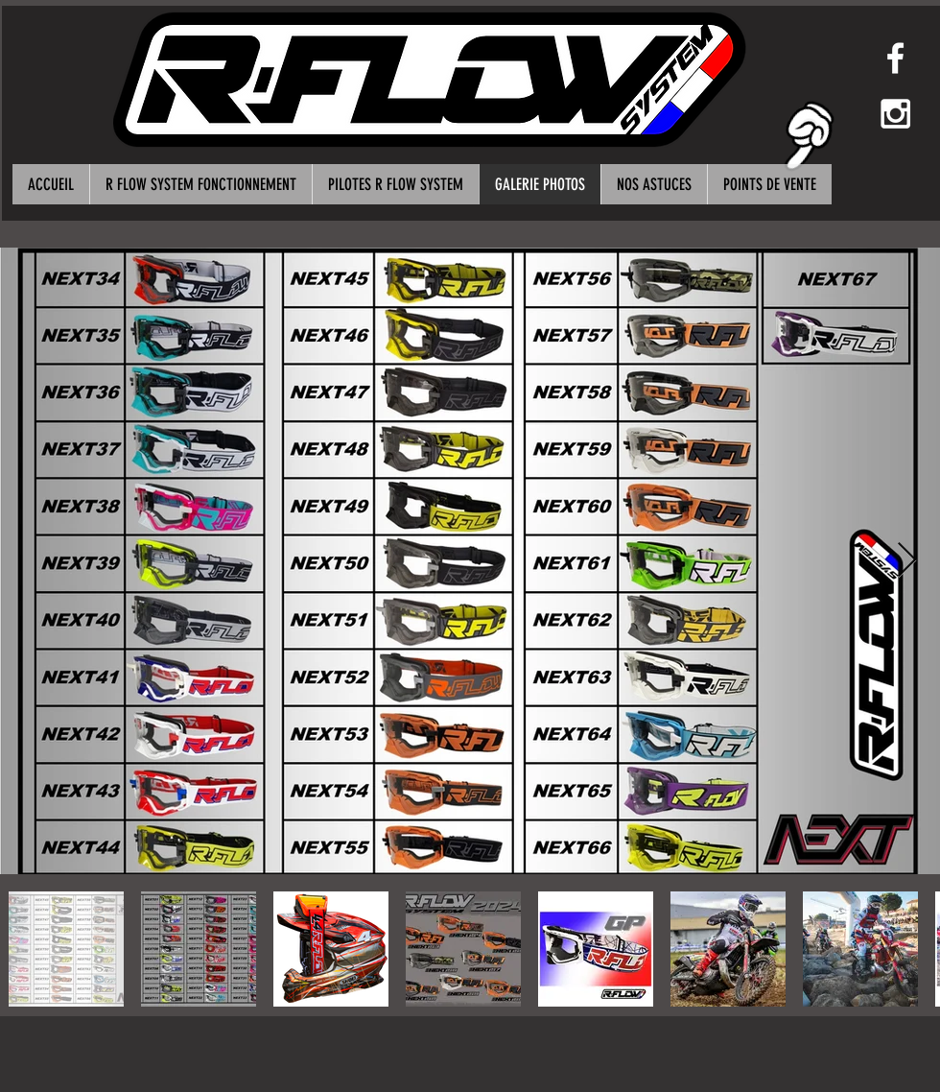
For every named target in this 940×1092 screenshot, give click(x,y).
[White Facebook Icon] (895, 58)
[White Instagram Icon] (895, 113)
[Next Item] (907, 561)
